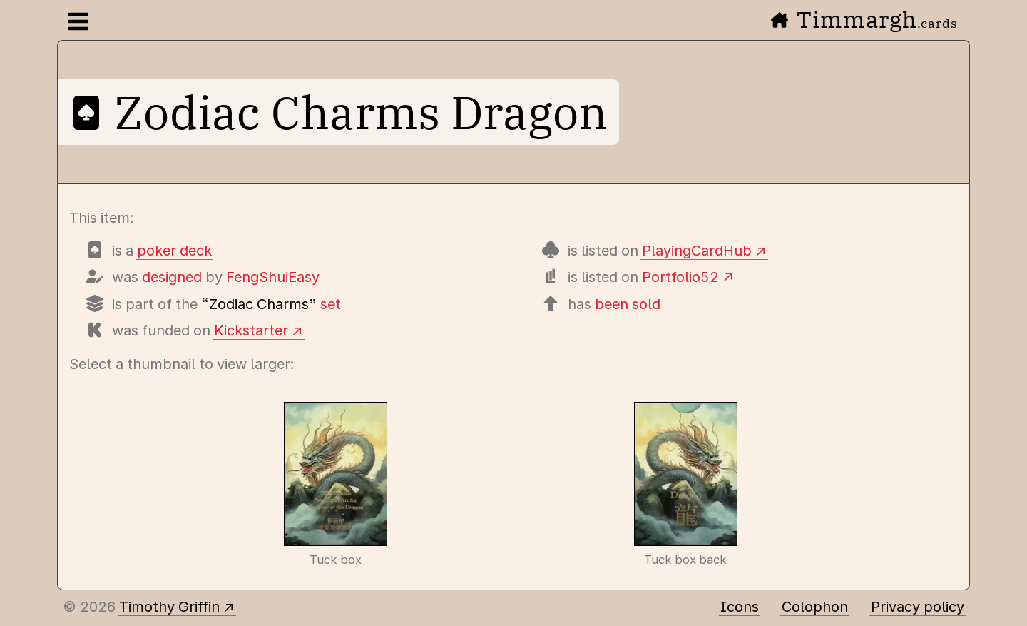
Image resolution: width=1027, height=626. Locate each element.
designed (172, 277)
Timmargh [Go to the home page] (864, 19)
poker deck (174, 250)
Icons (739, 606)
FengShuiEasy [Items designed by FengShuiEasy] (273, 277)
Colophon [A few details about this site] (815, 606)
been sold (627, 304)
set (330, 304)
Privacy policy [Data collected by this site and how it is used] (917, 606)
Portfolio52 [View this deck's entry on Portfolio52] (680, 277)
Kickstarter (251, 330)
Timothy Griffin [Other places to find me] (169, 606)
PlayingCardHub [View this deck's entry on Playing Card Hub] (697, 250)
